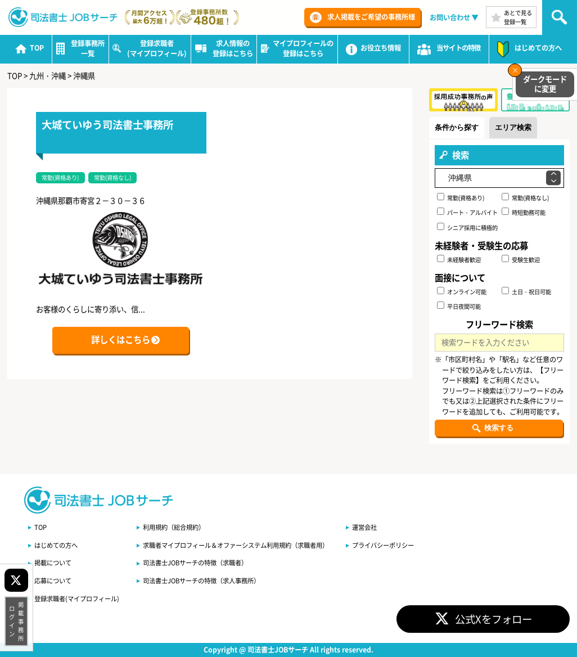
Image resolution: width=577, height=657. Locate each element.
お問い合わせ (450, 17)
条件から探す (457, 127)
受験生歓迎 (521, 259)
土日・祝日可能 (526, 291)
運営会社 (364, 527)
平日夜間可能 (459, 306)
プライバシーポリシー (383, 545)
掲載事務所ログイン (16, 621)
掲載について (52, 562)
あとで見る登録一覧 (518, 16)
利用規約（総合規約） (174, 527)
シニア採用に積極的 (467, 227)
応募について (52, 580)
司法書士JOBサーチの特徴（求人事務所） (201, 580)
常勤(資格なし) (525, 197)
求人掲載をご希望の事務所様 (371, 17)
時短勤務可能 (524, 212)
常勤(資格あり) (460, 197)
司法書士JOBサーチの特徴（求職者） (195, 562)
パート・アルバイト (467, 212)
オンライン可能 (461, 291)
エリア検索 (513, 127)
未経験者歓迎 (459, 259)
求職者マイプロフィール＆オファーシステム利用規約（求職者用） (235, 545)
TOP (40, 527)
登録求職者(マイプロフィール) (76, 598)
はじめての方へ (56, 545)
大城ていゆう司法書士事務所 (107, 124)
